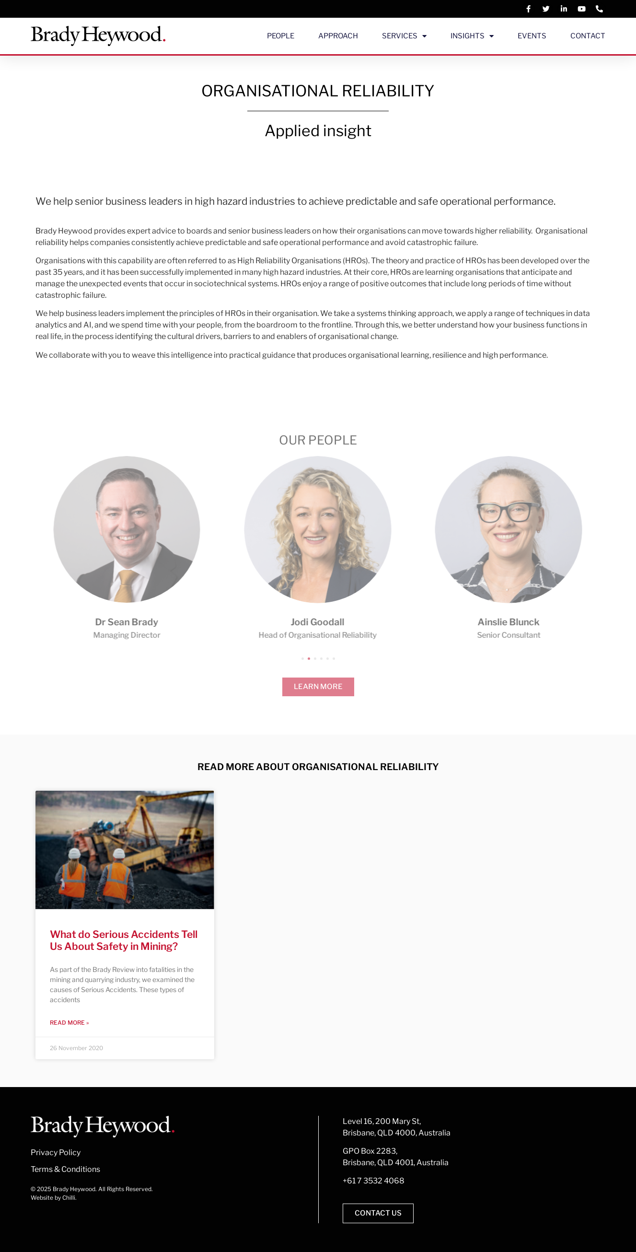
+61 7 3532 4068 (374, 1180)
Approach (338, 36)
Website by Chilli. (54, 1197)
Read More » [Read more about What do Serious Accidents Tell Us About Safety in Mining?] (69, 1022)
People (280, 36)
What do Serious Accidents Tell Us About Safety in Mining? (123, 940)
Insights (472, 36)
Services (404, 36)
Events (532, 36)
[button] (302, 658)
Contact (587, 36)
